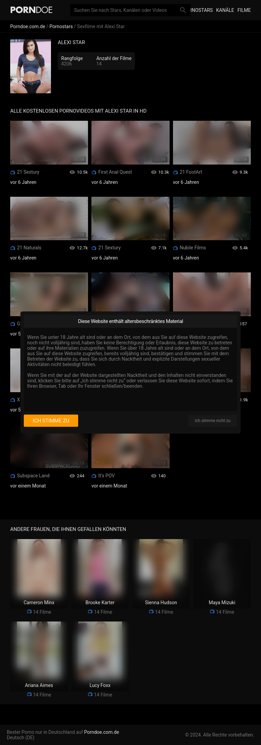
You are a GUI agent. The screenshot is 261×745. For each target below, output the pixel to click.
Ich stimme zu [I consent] (51, 421)
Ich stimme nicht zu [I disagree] (212, 420)
